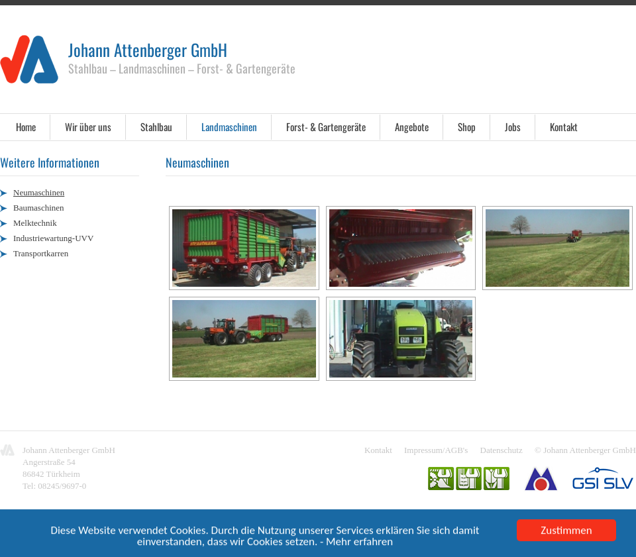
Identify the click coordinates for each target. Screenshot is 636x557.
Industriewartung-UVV (53, 238)
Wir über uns (88, 126)
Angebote (412, 126)
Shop (467, 126)
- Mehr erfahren (356, 543)
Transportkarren (40, 253)
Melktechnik (35, 223)
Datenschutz (501, 450)
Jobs (513, 126)
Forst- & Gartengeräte (326, 126)
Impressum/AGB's (436, 450)
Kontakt (564, 126)
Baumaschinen (38, 208)
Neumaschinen (38, 192)
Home (26, 126)
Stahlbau (156, 126)
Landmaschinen (229, 126)
